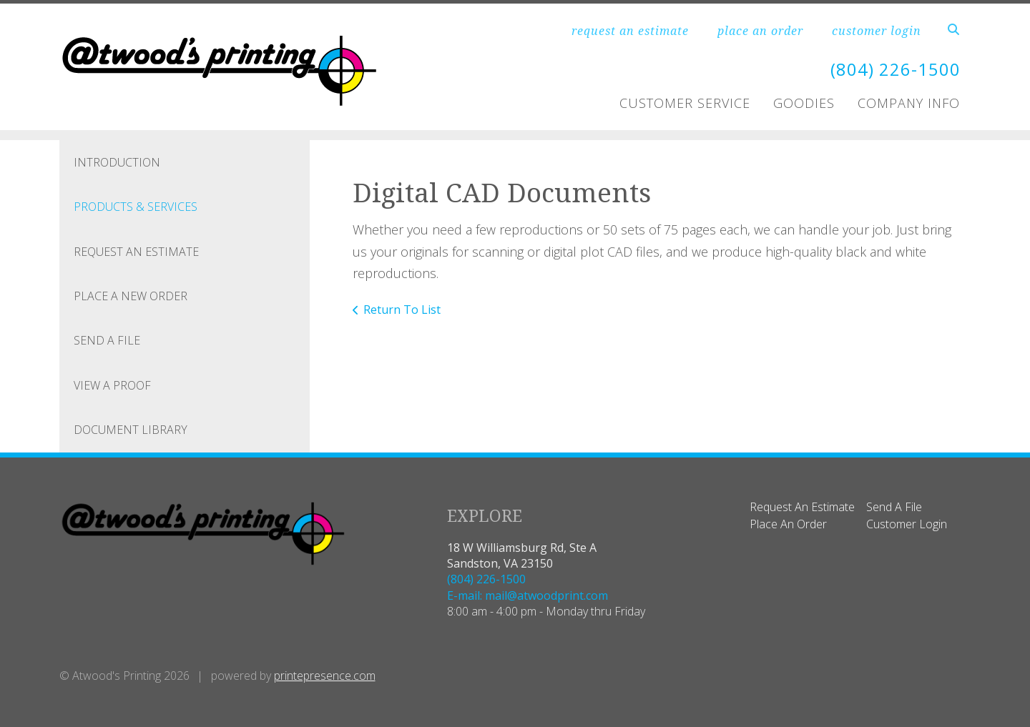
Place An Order (788, 524)
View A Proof (112, 385)
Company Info (909, 103)
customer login (876, 31)
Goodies (804, 103)
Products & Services (135, 206)
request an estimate (630, 31)
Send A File (107, 340)
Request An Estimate (136, 251)
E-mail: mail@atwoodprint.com (527, 595)
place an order (760, 31)
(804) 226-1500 (895, 69)
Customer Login (906, 524)
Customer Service (684, 103)
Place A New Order (130, 296)
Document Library (130, 429)
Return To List (402, 309)
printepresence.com (325, 675)
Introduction (117, 162)
